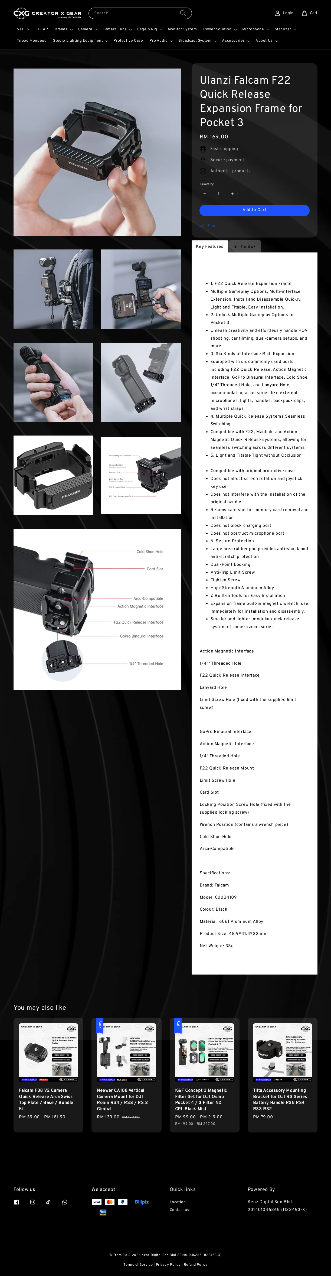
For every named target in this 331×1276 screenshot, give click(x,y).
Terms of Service (138, 1265)
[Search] (183, 13)
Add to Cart (254, 210)
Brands (61, 29)
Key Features (210, 246)
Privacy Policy (168, 1265)
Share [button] (209, 226)
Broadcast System (195, 40)
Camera (85, 29)
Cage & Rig (147, 29)
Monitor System (182, 29)
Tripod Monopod (32, 40)
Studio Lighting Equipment (78, 40)
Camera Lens (115, 29)
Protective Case (128, 40)
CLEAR (41, 29)
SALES (23, 29)
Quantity (207, 184)
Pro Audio (158, 40)
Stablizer (283, 29)
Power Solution (217, 29)
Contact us (179, 1210)
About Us (264, 40)
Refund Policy (196, 1265)
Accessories (233, 40)
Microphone (253, 29)
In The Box (245, 246)
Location (178, 1202)
